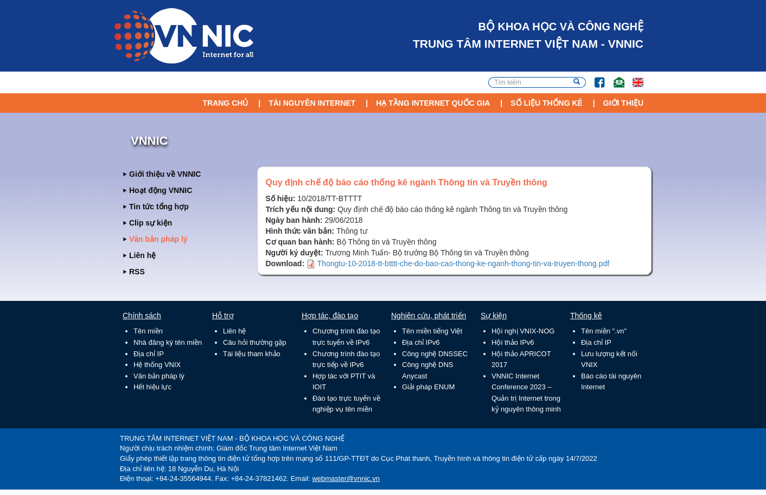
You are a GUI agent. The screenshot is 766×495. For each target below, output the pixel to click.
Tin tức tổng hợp (159, 206)
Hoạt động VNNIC (160, 190)
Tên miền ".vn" (604, 331)
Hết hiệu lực (152, 387)
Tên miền (148, 331)
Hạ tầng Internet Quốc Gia (433, 103)
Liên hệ (142, 255)
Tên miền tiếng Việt (432, 331)
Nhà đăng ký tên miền (167, 342)
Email (614, 77)
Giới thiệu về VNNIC (165, 174)
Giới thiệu (623, 103)
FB (594, 77)
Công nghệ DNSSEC (435, 354)
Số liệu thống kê (546, 103)
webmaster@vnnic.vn (345, 478)
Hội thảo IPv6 (512, 342)
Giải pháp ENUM (428, 387)
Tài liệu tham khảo (251, 354)
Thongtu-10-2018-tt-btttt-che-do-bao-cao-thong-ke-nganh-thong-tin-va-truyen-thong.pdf (463, 263)
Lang (633, 77)
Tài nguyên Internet (312, 103)
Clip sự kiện (150, 222)
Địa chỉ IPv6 (421, 342)
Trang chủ (225, 103)
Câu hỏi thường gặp (254, 342)
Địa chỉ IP (148, 354)
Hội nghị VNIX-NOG (522, 331)
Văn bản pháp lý (158, 239)
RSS (137, 271)
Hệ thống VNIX (157, 365)
